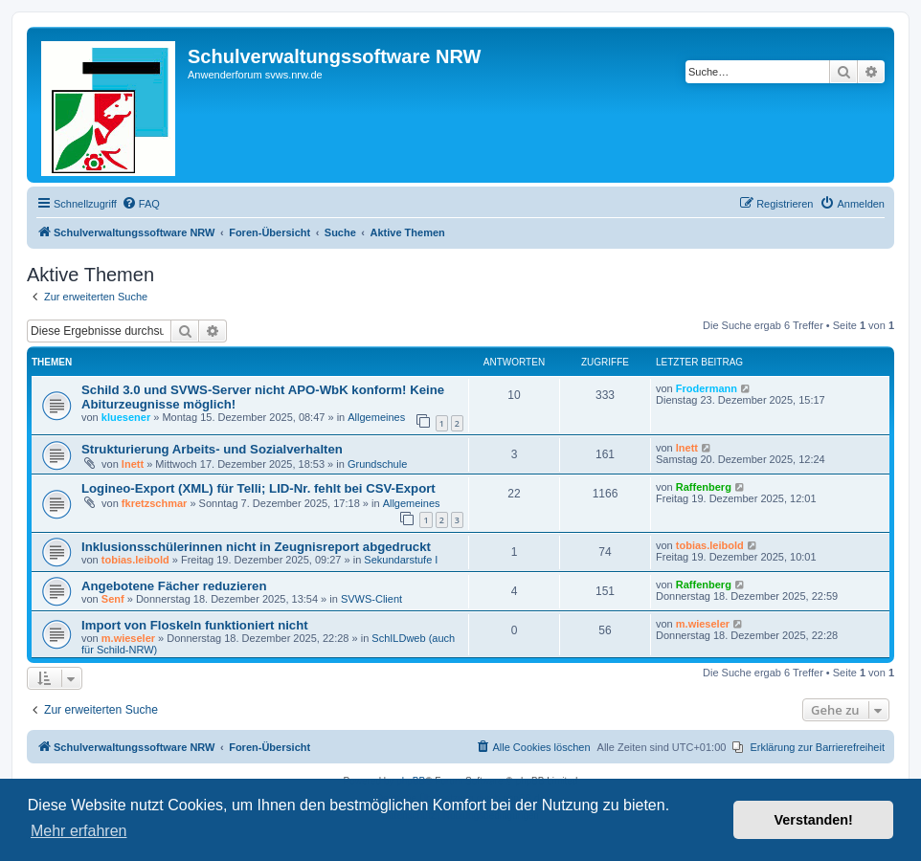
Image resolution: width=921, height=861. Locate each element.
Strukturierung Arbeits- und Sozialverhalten (212, 449)
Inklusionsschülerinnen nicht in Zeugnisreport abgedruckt (256, 547)
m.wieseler (128, 638)
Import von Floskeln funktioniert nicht (194, 625)
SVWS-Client (371, 599)
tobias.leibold (135, 559)
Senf (112, 599)
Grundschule (377, 464)
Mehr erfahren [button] (79, 831)
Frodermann (706, 388)
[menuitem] (141, 203)
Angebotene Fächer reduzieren (173, 586)
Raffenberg (703, 487)
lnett (133, 464)
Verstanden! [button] (814, 820)
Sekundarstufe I (401, 559)
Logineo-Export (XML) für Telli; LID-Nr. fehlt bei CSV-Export (258, 488)
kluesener (125, 417)
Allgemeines (376, 417)
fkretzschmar (154, 503)
